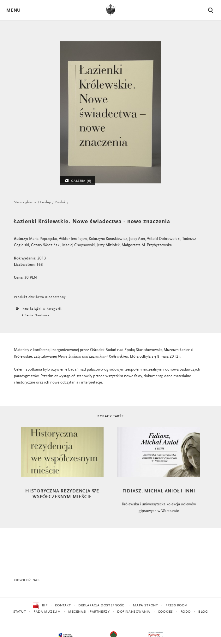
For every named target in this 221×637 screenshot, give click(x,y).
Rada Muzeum (47, 612)
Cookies (165, 612)
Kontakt (63, 605)
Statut (19, 612)
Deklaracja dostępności (101, 605)
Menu (13, 10)
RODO (186, 612)
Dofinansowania (133, 612)
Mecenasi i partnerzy (89, 612)
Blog (203, 612)
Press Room (176, 605)
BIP (40, 606)
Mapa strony (145, 605)
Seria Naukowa (37, 315)
